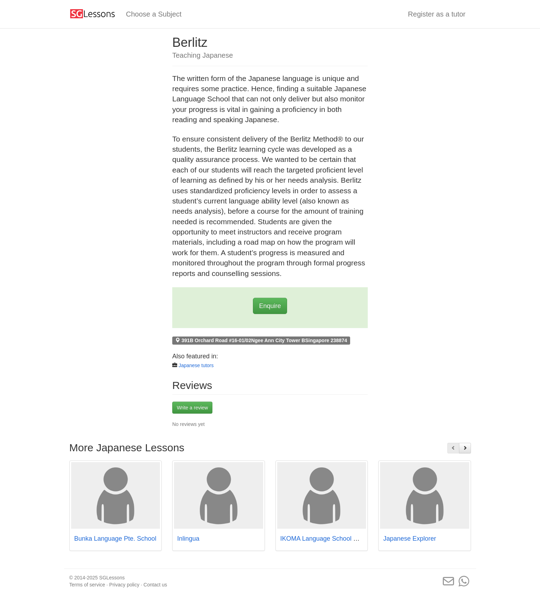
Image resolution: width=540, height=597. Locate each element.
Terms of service (87, 584)
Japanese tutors (196, 365)
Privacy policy (124, 584)
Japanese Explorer (409, 538)
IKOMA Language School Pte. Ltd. (328, 538)
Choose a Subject (154, 14)
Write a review (192, 407)
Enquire (270, 305)
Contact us (155, 584)
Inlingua (188, 538)
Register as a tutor (436, 14)
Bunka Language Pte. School (115, 538)
